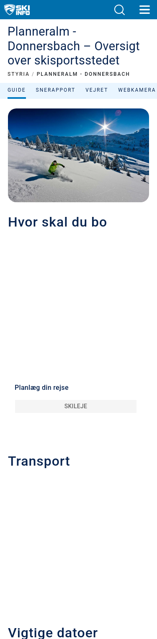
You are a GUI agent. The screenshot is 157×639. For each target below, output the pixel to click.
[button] (119, 9)
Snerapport (56, 90)
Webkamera (137, 90)
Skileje (76, 406)
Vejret (96, 90)
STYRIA (19, 74)
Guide (17, 90)
